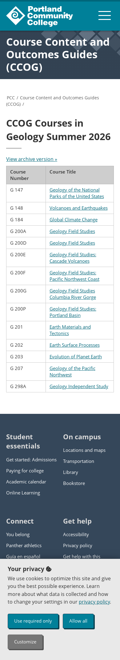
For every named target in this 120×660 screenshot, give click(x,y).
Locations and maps (84, 450)
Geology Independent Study (79, 386)
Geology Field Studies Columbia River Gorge (73, 294)
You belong (18, 534)
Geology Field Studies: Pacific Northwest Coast (74, 275)
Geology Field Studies (72, 231)
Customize (25, 642)
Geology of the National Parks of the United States (77, 193)
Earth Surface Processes (75, 345)
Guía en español (23, 556)
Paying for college (25, 470)
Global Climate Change (74, 219)
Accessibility (76, 534)
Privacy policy (77, 545)
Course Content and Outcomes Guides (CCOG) (58, 54)
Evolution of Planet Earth (76, 356)
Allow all (78, 621)
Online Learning (23, 493)
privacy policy (94, 601)
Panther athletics (24, 545)
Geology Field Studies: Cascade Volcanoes (73, 257)
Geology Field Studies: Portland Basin (73, 312)
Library (70, 472)
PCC (11, 98)
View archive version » (31, 159)
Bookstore (74, 483)
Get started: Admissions (31, 459)
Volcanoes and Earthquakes (79, 208)
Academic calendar (26, 482)
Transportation (78, 461)
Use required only (33, 621)
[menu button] (104, 15)
